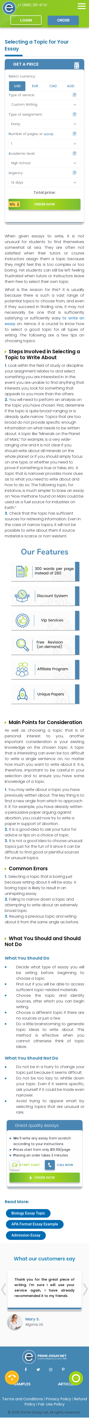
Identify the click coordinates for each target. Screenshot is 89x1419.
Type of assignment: (26, 114)
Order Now (44, 1177)
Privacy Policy (58, 1399)
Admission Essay (25, 1235)
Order (63, 20)
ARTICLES (66, 1384)
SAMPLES (22, 1384)
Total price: (44, 192)
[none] (81, 6)
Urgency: (16, 173)
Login (26, 20)
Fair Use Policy (51, 1404)
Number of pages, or (31, 133)
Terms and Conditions (22, 1399)
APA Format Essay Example (34, 1224)
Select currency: (22, 76)
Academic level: (22, 153)
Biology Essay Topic (28, 1213)
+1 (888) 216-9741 (32, 5)
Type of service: (22, 95)
